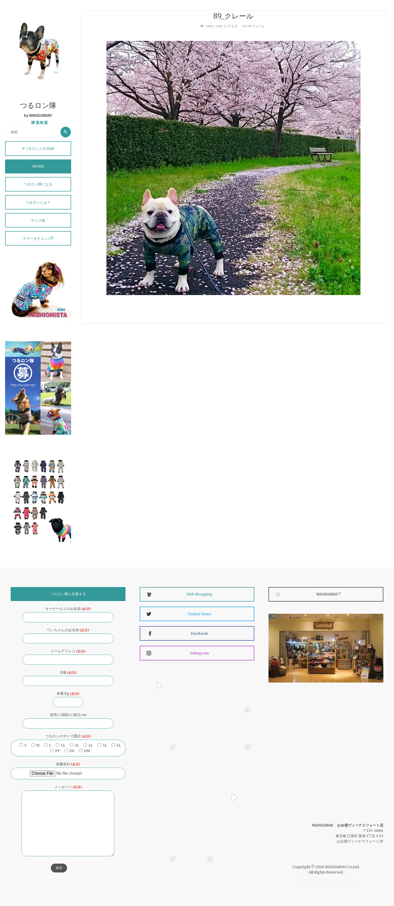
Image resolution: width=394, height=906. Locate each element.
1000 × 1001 (214, 26)
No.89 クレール (254, 26)
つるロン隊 (38, 106)
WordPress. (346, 880)
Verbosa (324, 880)
